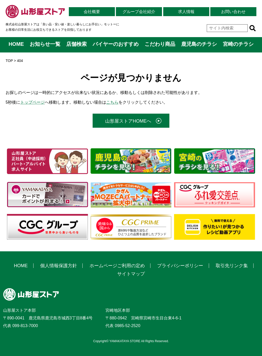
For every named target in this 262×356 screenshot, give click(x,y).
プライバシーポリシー (180, 265)
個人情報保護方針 (58, 265)
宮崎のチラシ (238, 44)
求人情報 (186, 11)
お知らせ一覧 (45, 44)
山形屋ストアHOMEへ (128, 121)
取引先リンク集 (232, 265)
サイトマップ (131, 274)
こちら (112, 102)
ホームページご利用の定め (117, 265)
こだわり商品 (160, 44)
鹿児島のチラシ (199, 44)
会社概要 (92, 11)
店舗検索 (76, 44)
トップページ (32, 102)
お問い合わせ (233, 11)
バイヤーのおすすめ (116, 44)
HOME (16, 44)
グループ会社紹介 (139, 11)
